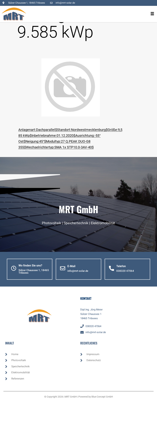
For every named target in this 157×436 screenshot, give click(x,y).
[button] (149, 14)
